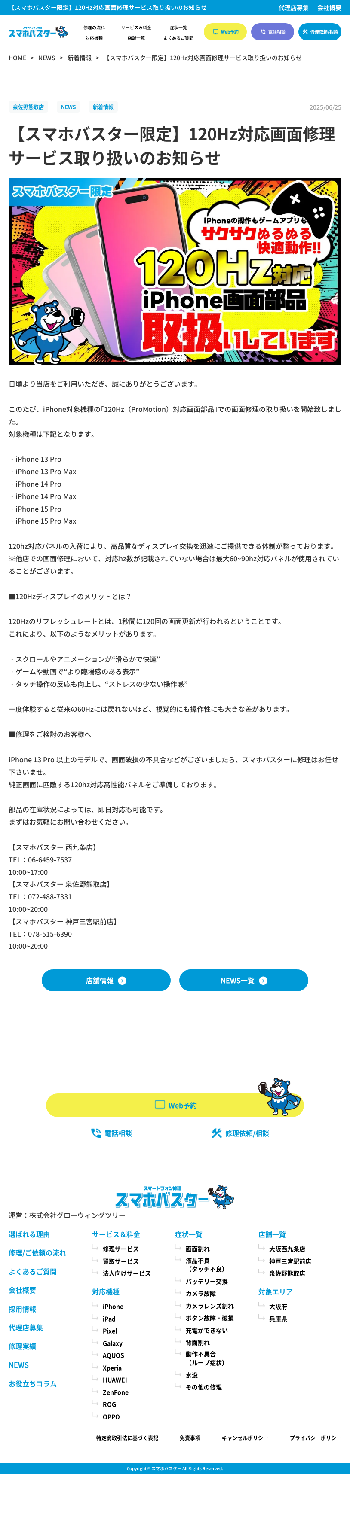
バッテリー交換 (207, 1281)
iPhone (113, 1306)
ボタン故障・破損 (210, 1317)
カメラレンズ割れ (210, 1305)
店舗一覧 (136, 38)
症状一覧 (178, 27)
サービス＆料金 (136, 27)
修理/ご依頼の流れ (37, 1252)
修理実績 (22, 1346)
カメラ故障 (201, 1293)
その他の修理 (204, 1387)
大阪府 (278, 1306)
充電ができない (207, 1330)
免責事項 (190, 1437)
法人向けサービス (127, 1273)
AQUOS (113, 1355)
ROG (109, 1404)
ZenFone (116, 1392)
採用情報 (22, 1309)
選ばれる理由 (29, 1234)
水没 (192, 1375)
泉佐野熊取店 (28, 106)
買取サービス (121, 1261)
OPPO (111, 1416)
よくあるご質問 (178, 38)
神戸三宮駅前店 (290, 1261)
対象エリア (275, 1291)
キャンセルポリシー (245, 1437)
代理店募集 (294, 7)
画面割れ (198, 1248)
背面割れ (198, 1342)
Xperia (112, 1367)
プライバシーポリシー (315, 1437)
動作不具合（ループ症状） (207, 1358)
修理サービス (121, 1248)
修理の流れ (94, 27)
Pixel (110, 1330)
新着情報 (103, 106)
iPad (109, 1318)
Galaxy (113, 1343)
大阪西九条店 (287, 1248)
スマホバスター (166, 1468)
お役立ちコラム (33, 1383)
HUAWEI (115, 1379)
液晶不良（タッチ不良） (207, 1264)
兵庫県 (278, 1318)
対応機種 (94, 38)
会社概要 (329, 7)
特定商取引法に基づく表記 (127, 1437)
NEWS (68, 106)
